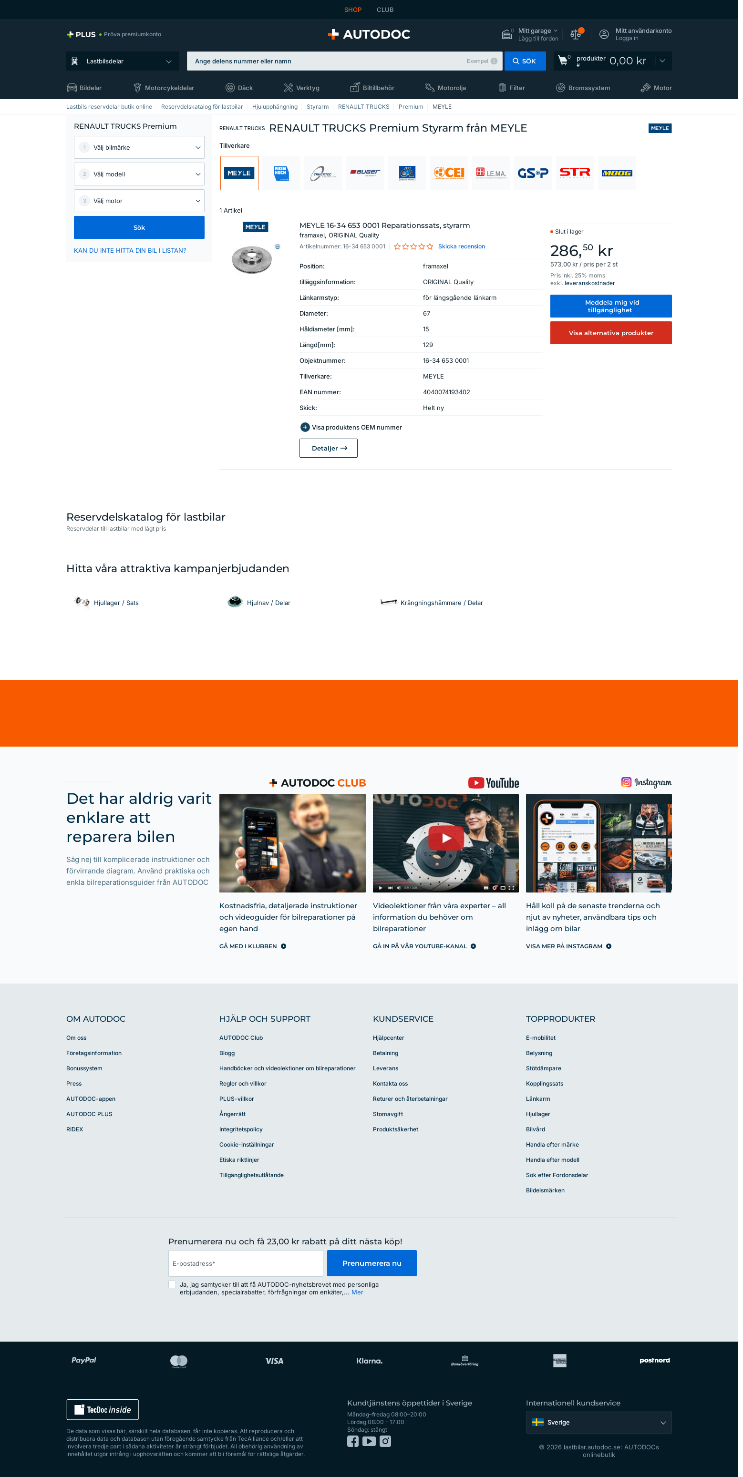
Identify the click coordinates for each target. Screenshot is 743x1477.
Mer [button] (357, 1292)
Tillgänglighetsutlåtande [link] (251, 1175)
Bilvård (535, 1129)
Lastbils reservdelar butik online (109, 106)
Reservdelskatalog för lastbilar (202, 106)
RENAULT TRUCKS (364, 106)
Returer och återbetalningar (410, 1098)
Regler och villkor (243, 1083)
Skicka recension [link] (461, 246)
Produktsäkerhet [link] (395, 1129)
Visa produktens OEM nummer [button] (357, 427)
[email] (245, 1263)
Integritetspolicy (241, 1129)
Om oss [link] (76, 1037)
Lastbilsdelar (105, 61)
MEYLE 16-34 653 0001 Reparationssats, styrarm (384, 230)
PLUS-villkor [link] (236, 1098)
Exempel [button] (477, 61)
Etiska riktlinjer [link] (239, 1159)
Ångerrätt (232, 1114)
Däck (245, 88)
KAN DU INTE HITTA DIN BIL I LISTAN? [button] (130, 250)
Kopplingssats (544, 1083)
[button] (529, 34)
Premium (411, 106)
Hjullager (538, 1114)
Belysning (539, 1052)
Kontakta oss (390, 1083)
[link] (113, 34)
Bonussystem (84, 1068)
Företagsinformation (94, 1052)
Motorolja (452, 88)
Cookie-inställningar (246, 1144)
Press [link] (74, 1083)
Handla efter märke (552, 1144)
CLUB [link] (385, 9)
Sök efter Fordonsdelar (557, 1175)
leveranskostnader (590, 283)
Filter (517, 88)
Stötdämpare (543, 1068)
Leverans (385, 1068)
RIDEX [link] (74, 1129)
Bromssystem (589, 88)
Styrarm (318, 106)
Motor (663, 88)
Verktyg (308, 88)
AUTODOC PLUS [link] (89, 1114)
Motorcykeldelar (169, 88)
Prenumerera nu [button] (372, 1263)
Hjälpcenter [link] (388, 1037)
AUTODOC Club (241, 1037)
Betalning (385, 1052)
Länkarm (538, 1098)
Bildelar (91, 88)
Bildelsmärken (545, 1190)
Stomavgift (388, 1114)
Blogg (227, 1052)
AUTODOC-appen (90, 1098)
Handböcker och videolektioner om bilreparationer (287, 1068)
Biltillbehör (378, 88)
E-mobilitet (541, 1037)
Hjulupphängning (275, 106)
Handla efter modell (552, 1159)
